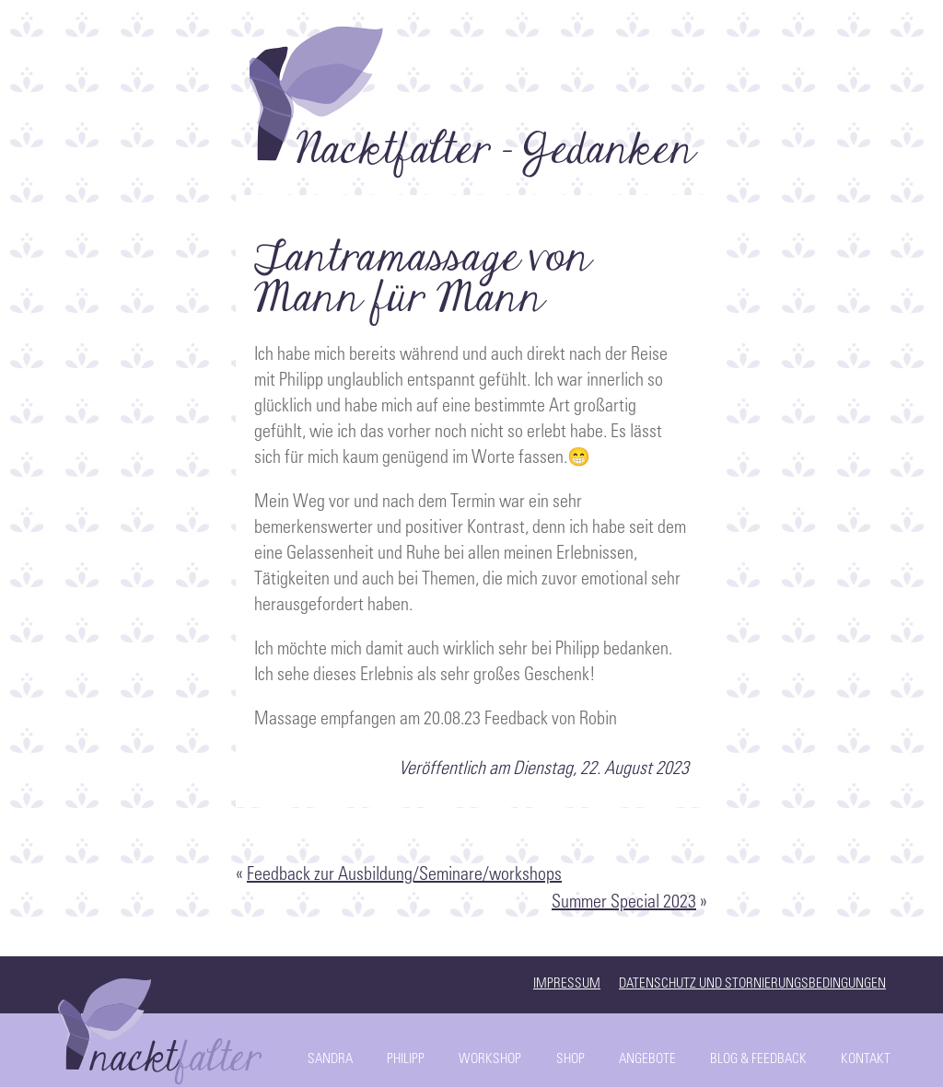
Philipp (406, 1060)
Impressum (566, 984)
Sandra (330, 1060)
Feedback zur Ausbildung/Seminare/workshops (404, 876)
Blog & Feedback (758, 1060)
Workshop (490, 1060)
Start (163, 1027)
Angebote (647, 1060)
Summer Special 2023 (624, 904)
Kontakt (866, 1060)
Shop (570, 1060)
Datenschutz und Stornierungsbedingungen (752, 984)
